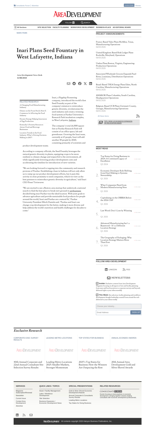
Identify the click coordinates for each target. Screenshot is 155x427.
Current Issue (21, 398)
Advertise (35, 5)
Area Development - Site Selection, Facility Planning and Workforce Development (78, 14)
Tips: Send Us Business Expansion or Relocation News (118, 122)
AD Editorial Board (122, 27)
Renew (138, 5)
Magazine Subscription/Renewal (24, 392)
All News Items (103, 116)
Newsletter (20, 395)
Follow (69, 23)
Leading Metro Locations (78, 400)
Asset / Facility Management (49, 391)
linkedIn (111, 269)
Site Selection (44, 398)
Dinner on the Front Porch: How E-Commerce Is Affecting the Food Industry (33, 113)
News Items (22, 33)
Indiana (72, 120)
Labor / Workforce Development (46, 394)
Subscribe (129, 5)
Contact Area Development (21, 402)
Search (85, 23)
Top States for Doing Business (80, 403)
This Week (118, 297)
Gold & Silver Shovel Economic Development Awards (80, 392)
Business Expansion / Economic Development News (50, 402)
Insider (118, 287)
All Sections (21, 27)
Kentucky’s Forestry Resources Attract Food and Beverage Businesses (31, 127)
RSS (126, 269)
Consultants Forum (23, 5)
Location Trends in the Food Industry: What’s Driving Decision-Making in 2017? (33, 135)
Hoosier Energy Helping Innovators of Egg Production (33, 120)
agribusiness (75, 190)
